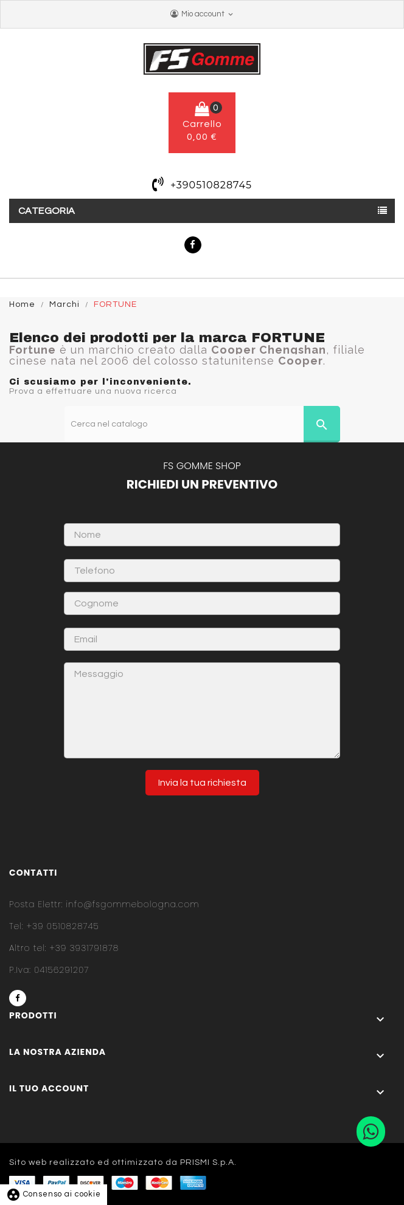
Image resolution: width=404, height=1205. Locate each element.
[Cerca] (202, 424)
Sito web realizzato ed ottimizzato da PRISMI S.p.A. (123, 1162)
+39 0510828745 (54, 926)
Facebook (192, 244)
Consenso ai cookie (53, 1194)
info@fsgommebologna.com (104, 904)
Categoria (46, 211)
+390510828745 (211, 185)
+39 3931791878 (64, 948)
